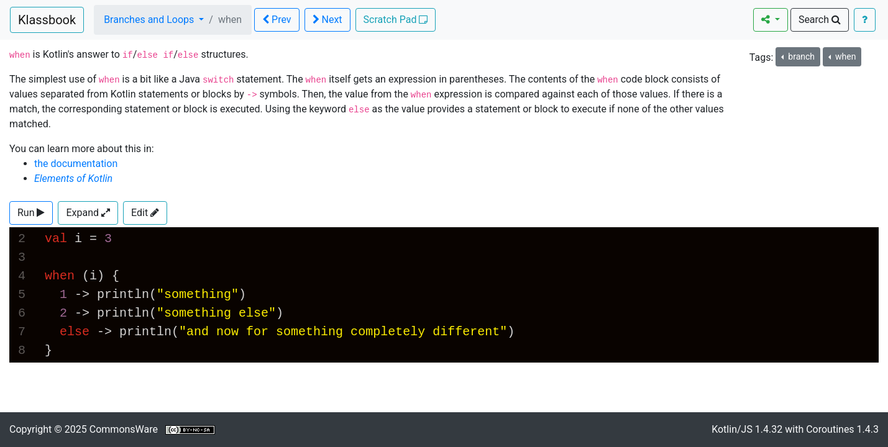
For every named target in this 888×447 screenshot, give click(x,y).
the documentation (75, 163)
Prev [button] (276, 19)
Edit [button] (145, 213)
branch (800, 56)
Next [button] (327, 19)
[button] (31, 213)
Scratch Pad (396, 19)
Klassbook (47, 19)
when (844, 56)
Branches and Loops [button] (150, 19)
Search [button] (820, 19)
